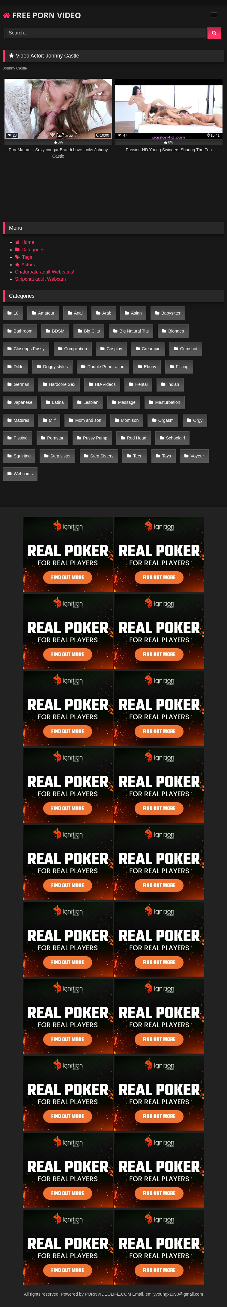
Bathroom (23, 331)
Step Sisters (102, 456)
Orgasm (166, 420)
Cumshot (189, 348)
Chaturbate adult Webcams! (44, 271)
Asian (136, 313)
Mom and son (88, 420)
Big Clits (92, 331)
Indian (173, 384)
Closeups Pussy (29, 348)
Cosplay (114, 348)
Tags (27, 257)
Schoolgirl (175, 438)
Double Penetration (105, 366)
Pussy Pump (95, 438)
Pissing (21, 438)
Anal (78, 313)
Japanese (23, 402)
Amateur (46, 313)
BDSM (58, 331)
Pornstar (55, 438)
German (21, 384)
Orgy (197, 420)
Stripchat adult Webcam (40, 279)
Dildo (19, 366)
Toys (166, 456)
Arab (106, 313)
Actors (28, 264)
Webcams (23, 473)
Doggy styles (55, 366)
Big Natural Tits (134, 331)
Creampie (151, 348)
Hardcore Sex (62, 384)
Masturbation (167, 402)
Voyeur (197, 456)
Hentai (141, 384)
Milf (52, 420)
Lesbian (90, 402)
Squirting (22, 456)
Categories (32, 249)
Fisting (182, 366)
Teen (137, 456)
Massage (127, 402)
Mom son (130, 420)
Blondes (176, 331)
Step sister (60, 456)
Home (27, 242)
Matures (21, 420)
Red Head (136, 438)
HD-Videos (105, 384)
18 (16, 313)
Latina (58, 402)
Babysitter (171, 313)
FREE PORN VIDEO (42, 15)
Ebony (150, 366)
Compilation (75, 348)
